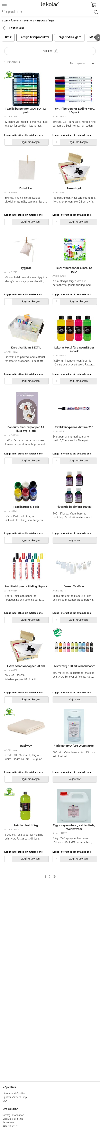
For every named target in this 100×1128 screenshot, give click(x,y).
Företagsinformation (13, 1115)
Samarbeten (8, 1122)
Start (5, 20)
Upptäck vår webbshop (14, 1097)
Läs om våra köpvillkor (14, 1093)
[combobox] (50, 12)
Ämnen (15, 20)
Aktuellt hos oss (10, 1126)
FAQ (4, 1101)
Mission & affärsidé (12, 1119)
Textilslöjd (28, 20)
